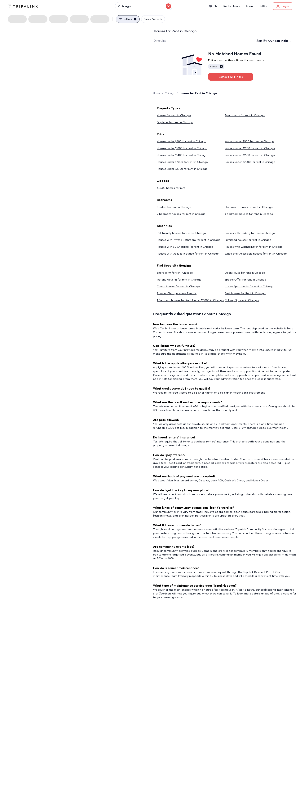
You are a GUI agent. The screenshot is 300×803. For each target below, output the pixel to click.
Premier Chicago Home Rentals (176, 293)
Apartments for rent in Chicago (245, 115)
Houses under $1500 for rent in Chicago (250, 155)
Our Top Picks (280, 41)
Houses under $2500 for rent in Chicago (250, 162)
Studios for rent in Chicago (174, 207)
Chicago (170, 93)
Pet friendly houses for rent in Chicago (181, 233)
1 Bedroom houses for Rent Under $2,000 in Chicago (190, 300)
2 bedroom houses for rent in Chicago (181, 214)
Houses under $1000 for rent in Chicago (182, 148)
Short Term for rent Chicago (175, 272)
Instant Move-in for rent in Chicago (179, 279)
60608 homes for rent (171, 188)
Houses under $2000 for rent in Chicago (182, 162)
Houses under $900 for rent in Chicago (249, 141)
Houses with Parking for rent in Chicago (250, 233)
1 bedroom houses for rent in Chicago (249, 207)
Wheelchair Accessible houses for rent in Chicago (256, 253)
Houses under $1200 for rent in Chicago (250, 148)
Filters (127, 19)
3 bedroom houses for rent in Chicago (249, 214)
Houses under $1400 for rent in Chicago (182, 155)
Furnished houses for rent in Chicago (248, 240)
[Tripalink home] (23, 6)
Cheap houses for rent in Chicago (178, 286)
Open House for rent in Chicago (245, 272)
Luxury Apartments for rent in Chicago (249, 286)
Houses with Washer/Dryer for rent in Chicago (254, 246)
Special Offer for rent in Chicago (245, 279)
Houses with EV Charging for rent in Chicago (185, 246)
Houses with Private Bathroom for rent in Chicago (188, 240)
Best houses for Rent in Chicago (245, 293)
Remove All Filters (230, 77)
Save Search (153, 19)
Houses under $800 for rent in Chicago (181, 141)
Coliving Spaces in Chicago (242, 300)
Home (157, 93)
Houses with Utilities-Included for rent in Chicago (188, 253)
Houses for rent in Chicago (174, 115)
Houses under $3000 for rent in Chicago (182, 169)
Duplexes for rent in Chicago (175, 122)
